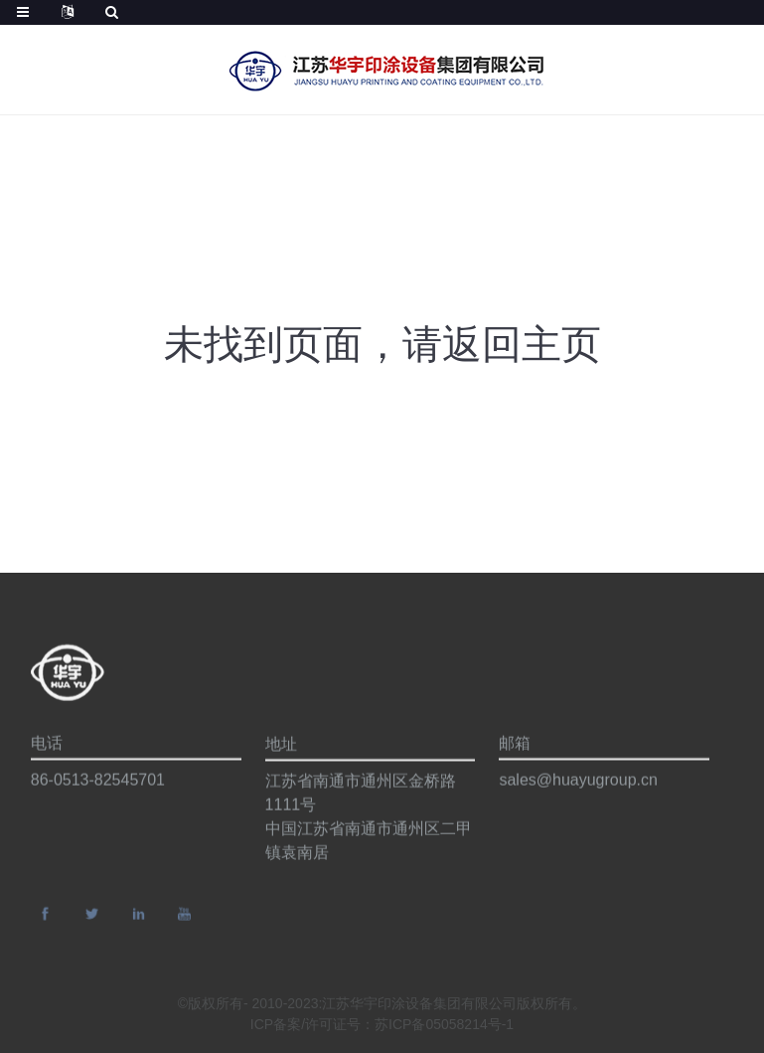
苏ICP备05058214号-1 (444, 1026)
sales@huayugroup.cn (578, 784)
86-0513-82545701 (98, 784)
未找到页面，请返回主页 (382, 344)
